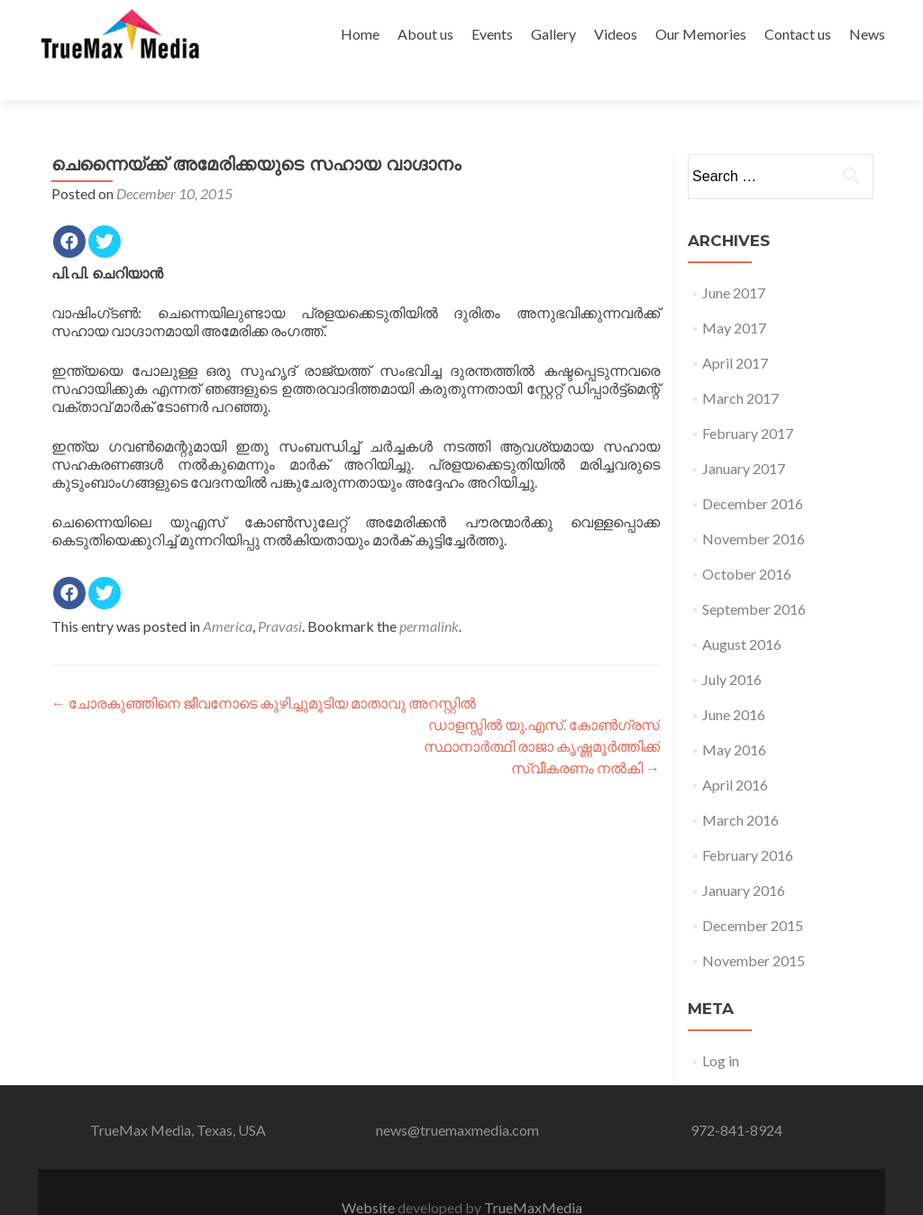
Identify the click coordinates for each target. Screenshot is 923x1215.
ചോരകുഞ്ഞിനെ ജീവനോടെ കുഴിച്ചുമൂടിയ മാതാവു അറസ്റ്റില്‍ (263, 671)
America (227, 594)
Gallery (553, 33)
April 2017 (735, 331)
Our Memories (700, 33)
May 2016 (734, 717)
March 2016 (740, 788)
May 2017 (734, 296)
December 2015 (752, 893)
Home (360, 33)
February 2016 (747, 823)
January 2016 (743, 858)
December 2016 (752, 471)
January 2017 (743, 436)
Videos (615, 33)
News (867, 33)
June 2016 (733, 682)
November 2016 (753, 507)
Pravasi (280, 594)
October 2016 (746, 542)
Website (370, 1175)
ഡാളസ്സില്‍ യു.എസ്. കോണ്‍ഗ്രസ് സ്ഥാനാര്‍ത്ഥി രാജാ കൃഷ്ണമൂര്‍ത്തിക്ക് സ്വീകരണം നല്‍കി (542, 714)
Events (492, 33)
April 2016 (735, 753)
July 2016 (732, 647)
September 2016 (754, 577)
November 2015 (753, 928)
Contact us (797, 33)
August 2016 (741, 612)
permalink (429, 594)
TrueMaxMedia (533, 1175)
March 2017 (740, 366)
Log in (720, 1028)
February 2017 (747, 401)
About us (425, 33)
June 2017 (733, 260)
